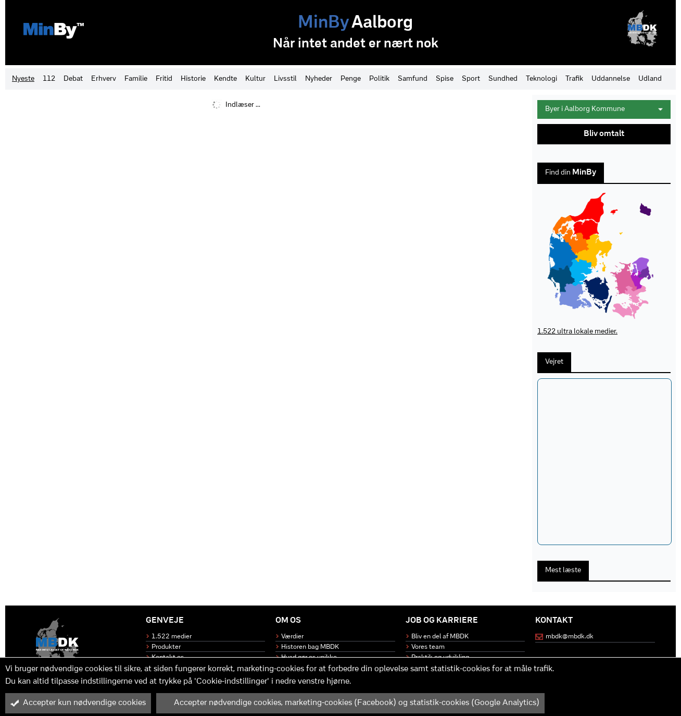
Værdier (292, 636)
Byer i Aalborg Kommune (604, 109)
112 (49, 79)
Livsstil (285, 79)
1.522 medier (172, 636)
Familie (135, 79)
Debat (73, 79)
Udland (650, 79)
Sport (471, 79)
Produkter (166, 647)
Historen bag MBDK (310, 647)
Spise (444, 79)
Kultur (255, 79)
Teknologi (541, 79)
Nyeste (23, 79)
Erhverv (103, 79)
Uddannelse (610, 79)
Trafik (574, 79)
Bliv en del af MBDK (440, 636)
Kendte (225, 79)
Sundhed (503, 79)
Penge (350, 79)
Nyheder (318, 79)
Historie (193, 79)
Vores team (428, 647)
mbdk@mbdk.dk (570, 636)
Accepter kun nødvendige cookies (78, 703)
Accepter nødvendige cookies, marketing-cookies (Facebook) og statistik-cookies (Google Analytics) (350, 703)
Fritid (164, 79)
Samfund (412, 79)
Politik (379, 79)
